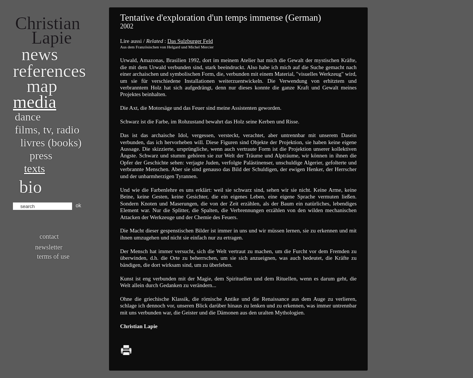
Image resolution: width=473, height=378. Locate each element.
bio (30, 187)
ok (78, 205)
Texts (34, 168)
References (49, 71)
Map (42, 86)
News (39, 54)
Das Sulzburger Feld (190, 41)
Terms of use (53, 256)
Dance (28, 116)
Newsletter (48, 247)
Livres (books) (51, 142)
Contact (49, 236)
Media (34, 102)
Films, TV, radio (47, 129)
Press (41, 155)
